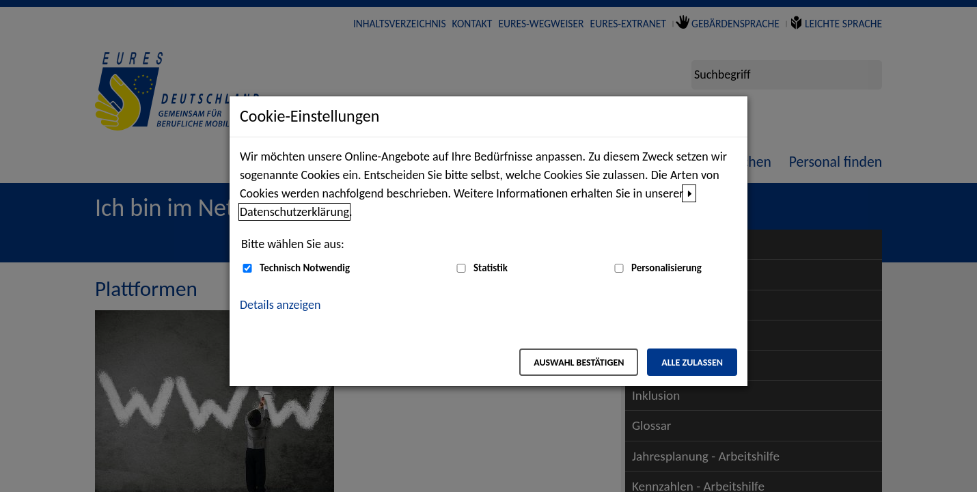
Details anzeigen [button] (280, 304)
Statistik (490, 268)
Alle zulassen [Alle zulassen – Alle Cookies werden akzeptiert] (692, 362)
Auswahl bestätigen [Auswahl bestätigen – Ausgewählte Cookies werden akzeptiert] (579, 362)
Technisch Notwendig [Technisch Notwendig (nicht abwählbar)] (305, 268)
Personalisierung (666, 268)
